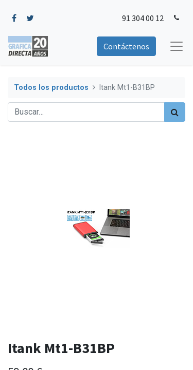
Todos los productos (51, 87)
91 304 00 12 (143, 18)
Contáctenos (126, 46)
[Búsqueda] (174, 112)
